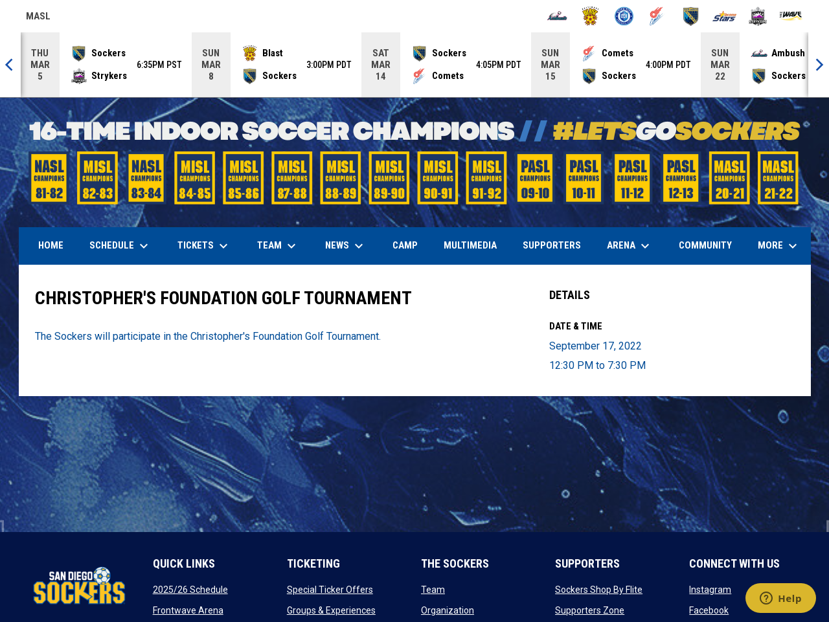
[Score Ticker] (414, 64)
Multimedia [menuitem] (470, 245)
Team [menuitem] (278, 246)
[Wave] (791, 16)
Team (433, 589)
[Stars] (724, 16)
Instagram (710, 589)
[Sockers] (691, 16)
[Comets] (658, 16)
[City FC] (624, 16)
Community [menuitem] (705, 245)
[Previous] (10, 64)
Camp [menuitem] (405, 245)
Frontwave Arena (188, 610)
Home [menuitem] (50, 245)
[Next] (818, 64)
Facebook (709, 610)
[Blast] (590, 16)
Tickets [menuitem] (204, 246)
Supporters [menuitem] (552, 245)
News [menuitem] (346, 246)
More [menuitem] (779, 246)
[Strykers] (758, 16)
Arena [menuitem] (635, 246)
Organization (447, 610)
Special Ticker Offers (330, 589)
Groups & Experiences (331, 610)
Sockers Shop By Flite (598, 589)
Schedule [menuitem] (120, 246)
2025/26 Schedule (190, 589)
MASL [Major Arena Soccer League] (38, 18)
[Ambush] (557, 16)
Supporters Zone (589, 610)
